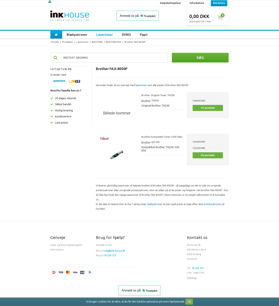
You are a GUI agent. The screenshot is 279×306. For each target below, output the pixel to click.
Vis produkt (208, 108)
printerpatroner (212, 204)
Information (57, 249)
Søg (200, 58)
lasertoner (141, 85)
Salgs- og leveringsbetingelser (66, 245)
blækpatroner (154, 204)
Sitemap (192, 278)
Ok (189, 301)
